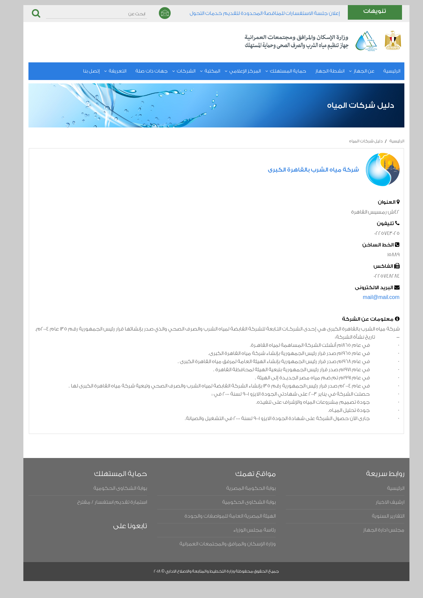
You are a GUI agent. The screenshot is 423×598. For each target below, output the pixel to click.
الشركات (176, 71)
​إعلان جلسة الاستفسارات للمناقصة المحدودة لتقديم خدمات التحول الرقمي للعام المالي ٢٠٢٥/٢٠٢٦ (255, 16)
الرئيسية (382, 71)
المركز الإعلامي (235, 71)
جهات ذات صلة (142, 71)
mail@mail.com (371, 297)
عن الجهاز (354, 71)
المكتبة (202, 71)
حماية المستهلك (278, 71)
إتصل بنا (81, 71)
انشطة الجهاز (320, 71)
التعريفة (108, 71)
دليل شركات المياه (356, 141)
